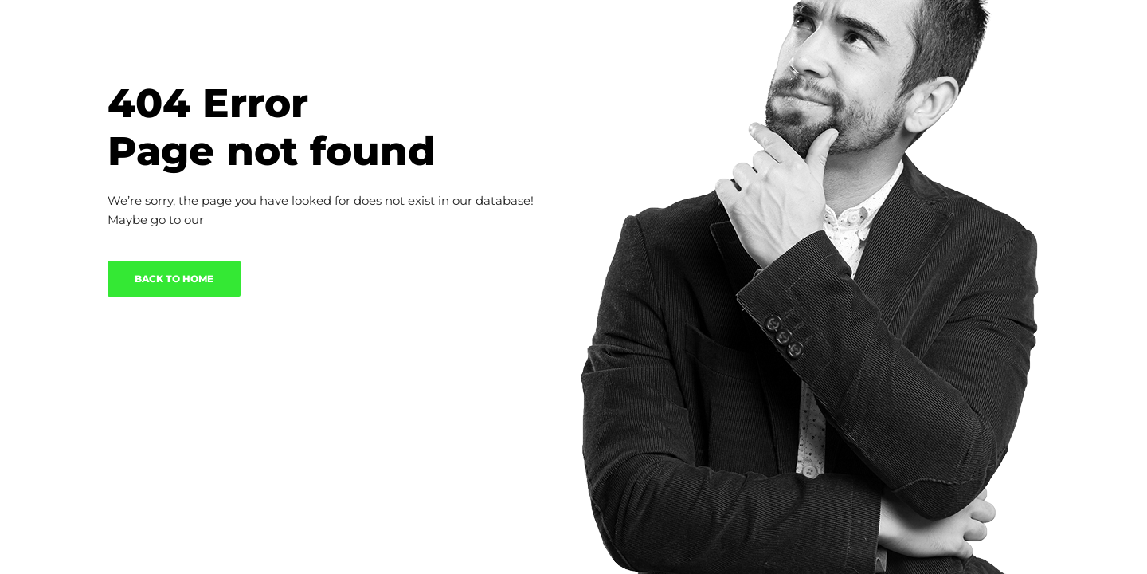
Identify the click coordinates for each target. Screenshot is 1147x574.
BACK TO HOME (174, 279)
